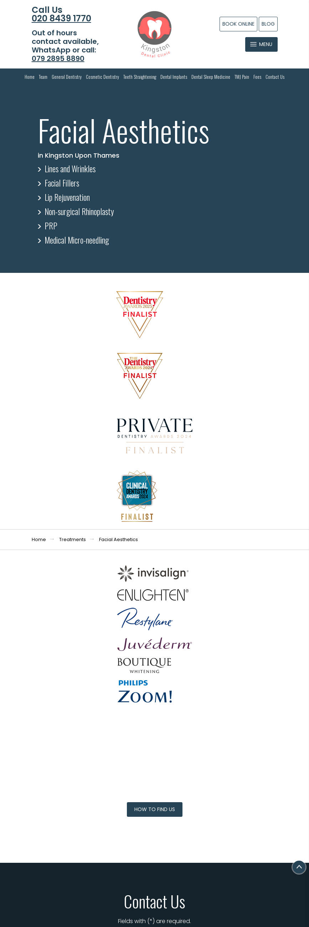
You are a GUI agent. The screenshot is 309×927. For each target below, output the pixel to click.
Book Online (238, 23)
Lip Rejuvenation (67, 197)
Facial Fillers (62, 183)
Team (43, 76)
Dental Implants (173, 76)
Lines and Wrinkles (70, 169)
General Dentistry (67, 76)
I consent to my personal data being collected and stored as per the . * (209, 714)
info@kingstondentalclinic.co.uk (77, 731)
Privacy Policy (224, 718)
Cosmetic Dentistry (102, 76)
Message (208, 689)
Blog (268, 23)
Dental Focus (161, 911)
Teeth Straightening (139, 76)
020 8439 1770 (61, 18)
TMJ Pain (242, 76)
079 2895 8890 (58, 58)
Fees (257, 76)
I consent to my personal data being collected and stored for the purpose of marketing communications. (209, 738)
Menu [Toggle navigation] (261, 44)
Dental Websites (156, 904)
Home (30, 76)
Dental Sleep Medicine (210, 76)
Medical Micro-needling (77, 240)
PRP (51, 226)
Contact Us (275, 76)
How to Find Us (154, 501)
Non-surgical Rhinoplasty (79, 211)
